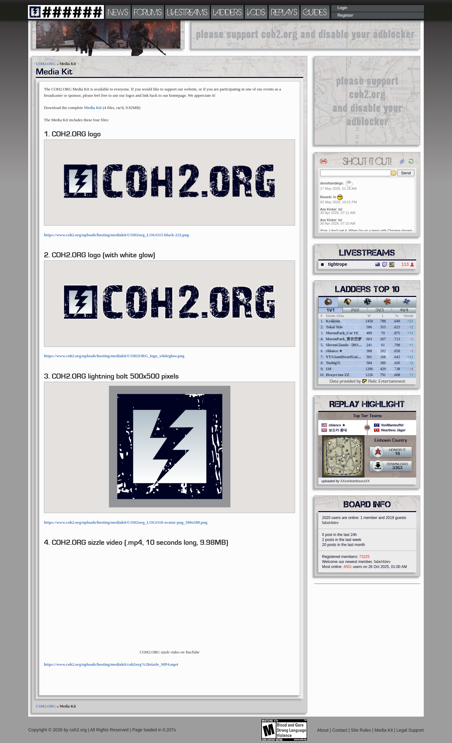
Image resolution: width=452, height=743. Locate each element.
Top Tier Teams (367, 416)
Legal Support (410, 730)
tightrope (337, 264)
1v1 (330, 310)
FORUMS (148, 12)
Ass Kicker (328, 209)
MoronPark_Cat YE (342, 333)
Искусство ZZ (337, 375)
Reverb (325, 197)
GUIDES (315, 12)
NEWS (118, 12)
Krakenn (333, 321)
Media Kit (93, 107)
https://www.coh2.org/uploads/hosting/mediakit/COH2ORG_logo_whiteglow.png (114, 355)
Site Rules (361, 730)
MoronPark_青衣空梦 (344, 339)
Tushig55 (333, 363)
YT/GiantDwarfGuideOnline (349, 357)
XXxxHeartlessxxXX (354, 481)
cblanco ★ (334, 351)
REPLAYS (284, 12)
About (323, 730)
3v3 (379, 310)
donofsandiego (331, 183)
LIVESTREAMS (187, 12)
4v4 (404, 310)
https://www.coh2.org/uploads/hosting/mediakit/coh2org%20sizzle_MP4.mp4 (111, 664)
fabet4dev (330, 523)
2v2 (355, 310)
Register (345, 15)
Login (342, 8)
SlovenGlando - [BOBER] (346, 345)
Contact (340, 730)
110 (328, 369)
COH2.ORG (46, 64)
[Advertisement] (305, 34)
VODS (256, 12)
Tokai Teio (334, 327)
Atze (323, 230)
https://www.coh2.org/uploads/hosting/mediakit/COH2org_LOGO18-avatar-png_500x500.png (125, 522)
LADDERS (227, 12)
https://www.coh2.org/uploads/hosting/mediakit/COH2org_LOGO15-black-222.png (116, 234)
